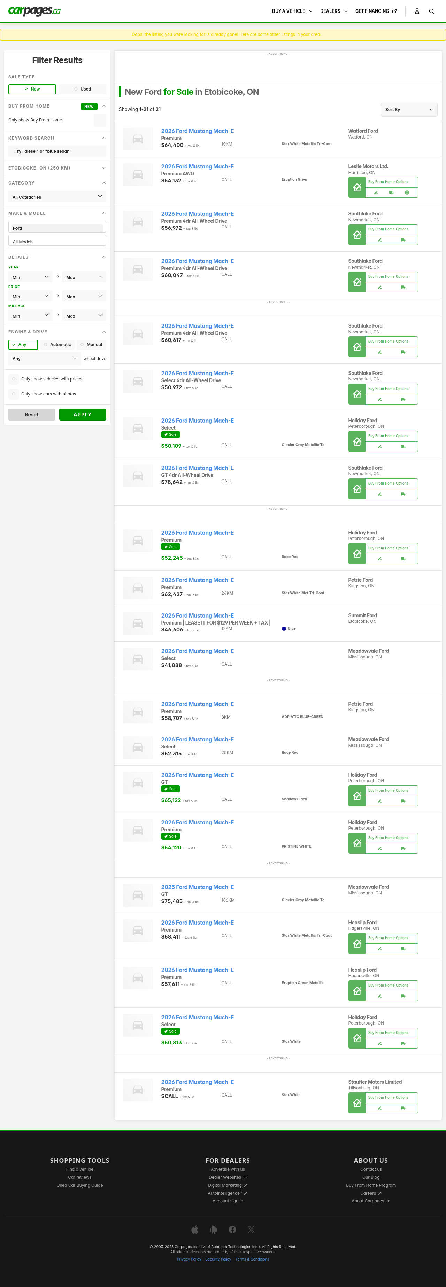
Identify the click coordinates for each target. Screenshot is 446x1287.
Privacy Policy (189, 1259)
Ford (57, 228)
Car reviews (80, 1177)
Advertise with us (228, 1169)
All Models (57, 242)
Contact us (371, 1169)
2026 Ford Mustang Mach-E (197, 131)
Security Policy (218, 1259)
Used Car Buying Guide (80, 1185)
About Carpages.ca (371, 1200)
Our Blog (370, 1177)
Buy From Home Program (371, 1185)
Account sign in (228, 1200)
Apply (83, 414)
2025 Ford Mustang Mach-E (197, 887)
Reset (31, 414)
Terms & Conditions (252, 1259)
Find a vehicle (80, 1169)
